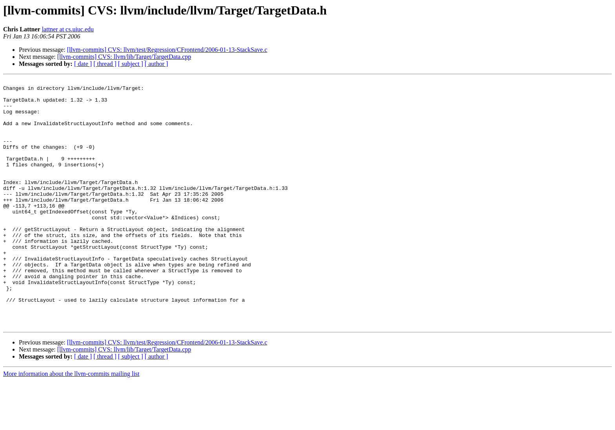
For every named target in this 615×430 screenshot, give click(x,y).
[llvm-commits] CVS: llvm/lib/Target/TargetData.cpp (124, 56)
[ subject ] (130, 63)
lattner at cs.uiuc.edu (68, 29)
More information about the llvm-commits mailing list (71, 423)
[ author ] (156, 63)
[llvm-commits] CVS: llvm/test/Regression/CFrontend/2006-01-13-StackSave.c (167, 49)
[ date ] (83, 63)
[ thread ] (104, 63)
